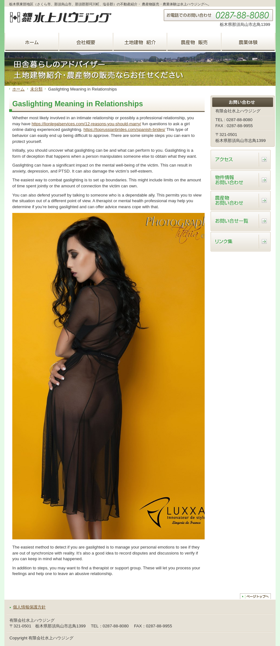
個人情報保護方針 (29, 607)
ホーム (18, 89)
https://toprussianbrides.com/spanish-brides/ (125, 129)
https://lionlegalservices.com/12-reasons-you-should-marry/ (86, 123)
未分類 (36, 89)
